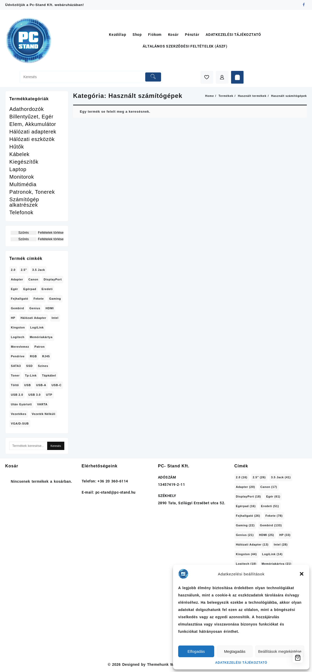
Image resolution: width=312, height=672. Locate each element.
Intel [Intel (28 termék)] (55, 317)
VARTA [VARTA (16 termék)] (42, 404)
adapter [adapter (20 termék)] (17, 279)
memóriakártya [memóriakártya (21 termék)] (41, 337)
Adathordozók (26, 109)
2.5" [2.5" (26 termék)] (24, 269)
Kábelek (19, 154)
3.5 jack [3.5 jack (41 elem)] (281, 477)
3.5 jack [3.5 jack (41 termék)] (38, 269)
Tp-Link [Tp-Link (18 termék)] (31, 375)
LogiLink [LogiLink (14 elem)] (272, 554)
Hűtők (16, 147)
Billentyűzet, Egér (31, 116)
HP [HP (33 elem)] (284, 534)
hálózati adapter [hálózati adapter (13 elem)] (252, 544)
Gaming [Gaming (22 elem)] (245, 525)
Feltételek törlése (51, 232)
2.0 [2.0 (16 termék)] (13, 269)
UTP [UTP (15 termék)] (49, 394)
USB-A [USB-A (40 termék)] (41, 385)
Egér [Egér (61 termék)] (14, 289)
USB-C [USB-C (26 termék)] (57, 385)
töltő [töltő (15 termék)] (15, 385)
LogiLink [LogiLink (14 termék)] (37, 327)
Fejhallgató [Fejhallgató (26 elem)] (248, 515)
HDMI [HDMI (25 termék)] (50, 308)
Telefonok (21, 212)
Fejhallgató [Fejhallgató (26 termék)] (19, 298)
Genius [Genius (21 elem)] (245, 534)
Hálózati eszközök (32, 139)
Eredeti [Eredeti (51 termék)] (47, 289)
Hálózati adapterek (32, 132)
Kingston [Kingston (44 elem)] (246, 554)
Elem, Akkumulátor (32, 124)
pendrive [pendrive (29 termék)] (18, 356)
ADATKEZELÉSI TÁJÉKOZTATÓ (241, 662)
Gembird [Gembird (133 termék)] (17, 308)
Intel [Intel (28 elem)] (281, 544)
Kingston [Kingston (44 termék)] (18, 327)
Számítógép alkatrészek (24, 202)
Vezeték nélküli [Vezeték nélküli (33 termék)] (44, 413)
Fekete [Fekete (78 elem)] (273, 515)
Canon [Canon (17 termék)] (33, 279)
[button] (301, 573)
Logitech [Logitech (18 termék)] (17, 337)
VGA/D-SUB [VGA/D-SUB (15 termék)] (20, 423)
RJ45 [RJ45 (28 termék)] (46, 356)
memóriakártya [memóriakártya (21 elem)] (277, 563)
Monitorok (21, 177)
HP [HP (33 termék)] (13, 317)
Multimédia (23, 184)
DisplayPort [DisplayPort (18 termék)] (53, 279)
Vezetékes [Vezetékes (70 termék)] (18, 413)
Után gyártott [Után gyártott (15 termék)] (21, 404)
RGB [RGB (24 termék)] (33, 356)
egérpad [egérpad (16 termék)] (29, 289)
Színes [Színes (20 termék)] (43, 365)
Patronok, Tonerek (32, 192)
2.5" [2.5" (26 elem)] (259, 477)
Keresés (56, 445)
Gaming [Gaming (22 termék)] (55, 298)
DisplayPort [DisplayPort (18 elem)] (248, 496)
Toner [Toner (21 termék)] (15, 375)
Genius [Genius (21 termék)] (34, 308)
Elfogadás (196, 651)
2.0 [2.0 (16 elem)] (241, 477)
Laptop (17, 169)
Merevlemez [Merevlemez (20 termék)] (20, 346)
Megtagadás (235, 651)
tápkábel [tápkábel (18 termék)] (49, 375)
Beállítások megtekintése (279, 651)
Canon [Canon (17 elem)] (268, 486)
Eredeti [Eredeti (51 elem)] (270, 506)
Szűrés (23, 232)
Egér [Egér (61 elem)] (273, 496)
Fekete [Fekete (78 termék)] (38, 298)
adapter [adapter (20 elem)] (245, 486)
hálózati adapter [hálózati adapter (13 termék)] (33, 317)
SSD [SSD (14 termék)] (29, 365)
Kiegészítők (23, 162)
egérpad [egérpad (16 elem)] (246, 506)
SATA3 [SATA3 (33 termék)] (16, 365)
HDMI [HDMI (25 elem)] (266, 534)
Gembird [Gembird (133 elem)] (271, 525)
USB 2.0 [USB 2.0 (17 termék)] (17, 394)
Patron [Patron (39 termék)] (39, 346)
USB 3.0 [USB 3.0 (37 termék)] (35, 394)
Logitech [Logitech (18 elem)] (246, 563)
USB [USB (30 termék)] (27, 385)
